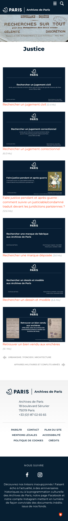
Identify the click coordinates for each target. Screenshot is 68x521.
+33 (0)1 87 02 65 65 (32, 414)
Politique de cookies (28, 440)
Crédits (54, 440)
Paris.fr (16, 429)
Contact (33, 429)
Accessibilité (51, 435)
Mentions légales (24, 435)
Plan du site (53, 429)
